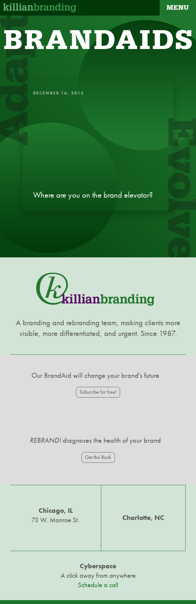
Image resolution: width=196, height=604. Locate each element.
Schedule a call (98, 585)
